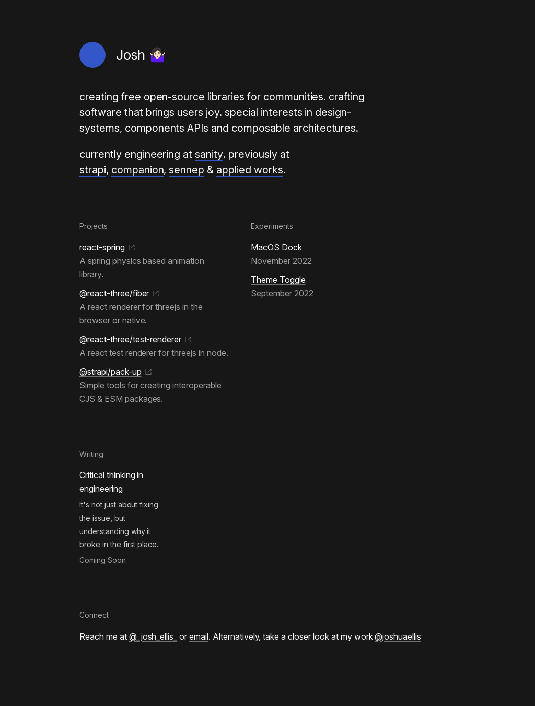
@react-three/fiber (119, 293)
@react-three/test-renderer (135, 339)
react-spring (107, 247)
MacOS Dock (276, 247)
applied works (249, 170)
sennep (186, 170)
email (198, 636)
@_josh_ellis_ (153, 636)
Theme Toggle (278, 279)
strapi (92, 170)
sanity (209, 154)
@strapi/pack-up (116, 371)
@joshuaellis (398, 636)
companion (137, 170)
